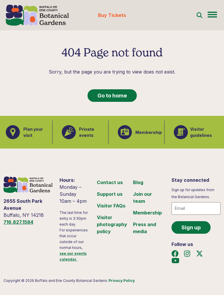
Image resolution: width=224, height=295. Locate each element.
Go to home (112, 95)
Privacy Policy (121, 280)
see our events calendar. (73, 256)
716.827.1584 (18, 222)
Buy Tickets (112, 15)
